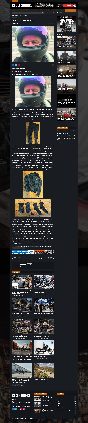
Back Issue (17, 246)
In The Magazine (66, 408)
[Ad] (66, 24)
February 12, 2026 (21, 316)
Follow (29, 264)
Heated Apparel (48, 246)
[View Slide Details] (55, 5)
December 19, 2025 (44, 338)
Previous (14, 385)
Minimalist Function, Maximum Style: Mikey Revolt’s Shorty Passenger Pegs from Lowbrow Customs (22, 292)
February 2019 (38, 246)
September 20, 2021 (15, 23)
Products (14, 288)
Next (19, 385)
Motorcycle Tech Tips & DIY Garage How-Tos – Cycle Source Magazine (66, 411)
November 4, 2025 (21, 382)
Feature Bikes (66, 405)
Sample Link (59, 142)
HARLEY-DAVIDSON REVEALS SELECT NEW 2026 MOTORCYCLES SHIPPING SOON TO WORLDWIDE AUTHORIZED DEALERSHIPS (22, 358)
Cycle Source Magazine (30, 246)
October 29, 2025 (43, 381)
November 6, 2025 (43, 358)
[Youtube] (49, 13)
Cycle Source (22, 246)
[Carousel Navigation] (74, 1)
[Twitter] (47, 13)
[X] (18, 409)
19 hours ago (45, 400)
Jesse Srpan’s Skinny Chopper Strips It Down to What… (47, 397)
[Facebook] (45, 13)
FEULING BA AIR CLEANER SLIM (41, 356)
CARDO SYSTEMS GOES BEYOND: (41, 379)
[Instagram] (51, 13)
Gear (43, 246)
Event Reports (66, 397)
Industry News (66, 399)
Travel (66, 413)
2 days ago (44, 405)
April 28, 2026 (21, 295)
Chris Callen (23, 264)
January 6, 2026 (43, 316)
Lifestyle (66, 401)
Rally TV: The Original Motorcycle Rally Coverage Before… (47, 410)
